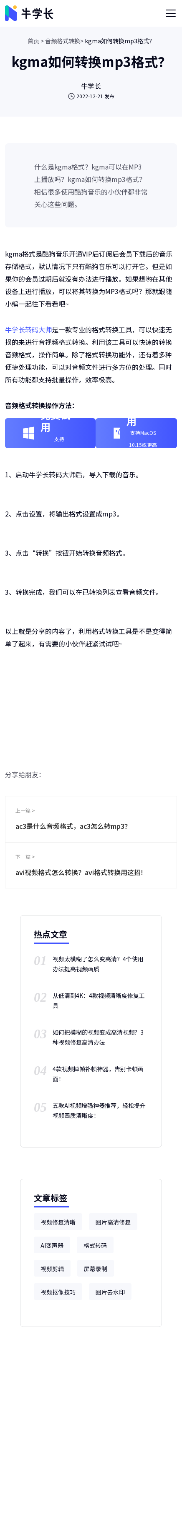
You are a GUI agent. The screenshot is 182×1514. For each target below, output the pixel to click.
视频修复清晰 (58, 1222)
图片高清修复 (113, 1222)
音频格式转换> (64, 41)
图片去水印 (110, 1292)
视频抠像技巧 (58, 1292)
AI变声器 (51, 1245)
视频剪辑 (52, 1269)
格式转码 (95, 1245)
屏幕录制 (95, 1269)
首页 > (36, 41)
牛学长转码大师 (28, 329)
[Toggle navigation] (170, 13)
